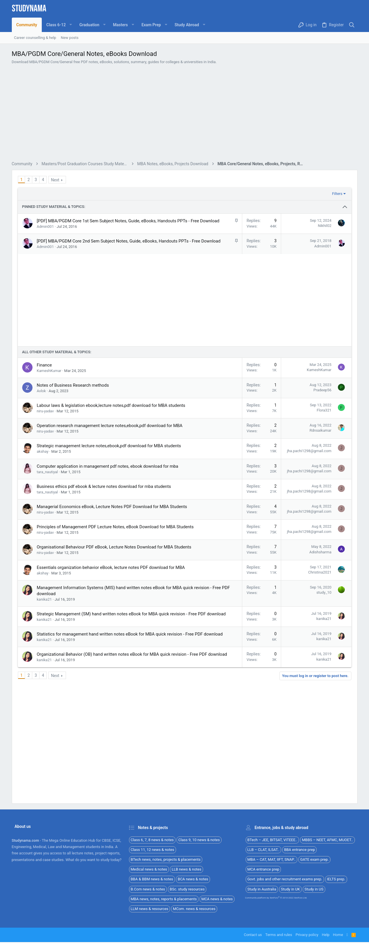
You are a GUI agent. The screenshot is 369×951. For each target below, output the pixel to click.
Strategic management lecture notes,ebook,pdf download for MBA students (109, 563)
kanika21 (44, 717)
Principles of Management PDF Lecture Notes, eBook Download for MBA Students (115, 644)
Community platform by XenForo (276, 898)
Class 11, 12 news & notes (152, 849)
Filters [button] (337, 231)
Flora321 (324, 528)
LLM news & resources (150, 909)
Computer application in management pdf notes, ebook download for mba (107, 584)
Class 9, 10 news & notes (199, 840)
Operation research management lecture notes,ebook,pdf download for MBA (110, 543)
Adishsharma (320, 670)
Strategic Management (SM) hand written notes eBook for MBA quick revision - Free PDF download (131, 731)
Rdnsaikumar (320, 548)
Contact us (253, 935)
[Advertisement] (184, 132)
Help (326, 935)
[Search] (351, 25)
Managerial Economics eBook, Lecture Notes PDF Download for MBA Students (112, 624)
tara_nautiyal (47, 589)
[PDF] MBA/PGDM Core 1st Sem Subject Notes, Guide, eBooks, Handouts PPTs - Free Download (128, 258)
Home (338, 935)
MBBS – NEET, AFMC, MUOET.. (327, 840)
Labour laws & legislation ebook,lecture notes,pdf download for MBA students (111, 523)
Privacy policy (307, 935)
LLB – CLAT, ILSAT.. (263, 849)
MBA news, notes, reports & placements (164, 899)
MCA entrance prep (263, 869)
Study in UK (290, 889)
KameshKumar (49, 488)
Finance (44, 482)
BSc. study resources (187, 889)
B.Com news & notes (148, 889)
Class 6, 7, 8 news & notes (152, 840)
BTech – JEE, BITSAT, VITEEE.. (272, 840)
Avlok (41, 508)
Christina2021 (320, 690)
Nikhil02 (324, 263)
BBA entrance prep (299, 849)
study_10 (323, 710)
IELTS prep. (336, 879)
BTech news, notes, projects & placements (166, 859)
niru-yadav (45, 529)
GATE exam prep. (314, 859)
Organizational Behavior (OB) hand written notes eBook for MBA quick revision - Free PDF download (132, 772)
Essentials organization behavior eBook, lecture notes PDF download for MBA (111, 685)
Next (55, 217)
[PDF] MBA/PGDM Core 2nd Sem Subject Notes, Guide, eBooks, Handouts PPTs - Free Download (129, 278)
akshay (43, 569)
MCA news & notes (217, 899)
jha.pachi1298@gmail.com (309, 568)
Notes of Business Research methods (73, 502)
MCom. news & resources (194, 909)
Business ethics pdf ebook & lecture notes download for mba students (104, 604)
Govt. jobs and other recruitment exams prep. (284, 879)
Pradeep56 (322, 507)
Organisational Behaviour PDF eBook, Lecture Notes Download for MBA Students (114, 664)
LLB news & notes (186, 869)
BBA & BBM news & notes (152, 879)
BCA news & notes (193, 879)
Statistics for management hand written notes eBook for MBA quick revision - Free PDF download (130, 751)
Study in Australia (262, 889)
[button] (58, 25)
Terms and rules (278, 935)
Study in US (313, 889)
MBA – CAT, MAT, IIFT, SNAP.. (271, 859)
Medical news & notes (149, 869)
